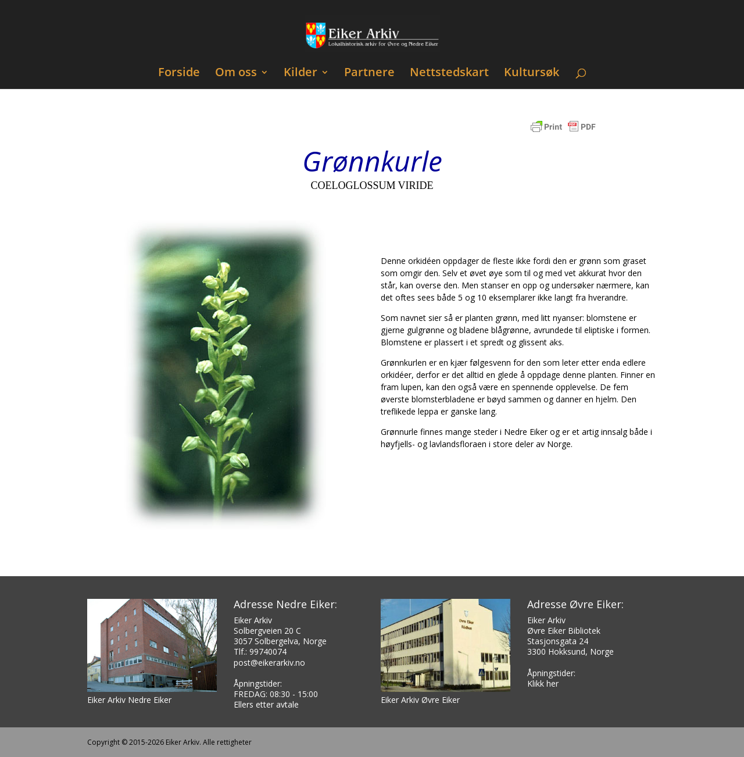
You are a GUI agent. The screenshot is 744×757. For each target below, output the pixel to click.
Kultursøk (531, 73)
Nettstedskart (449, 73)
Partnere (369, 73)
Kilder (300, 73)
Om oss (236, 73)
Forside (179, 73)
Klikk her (543, 683)
